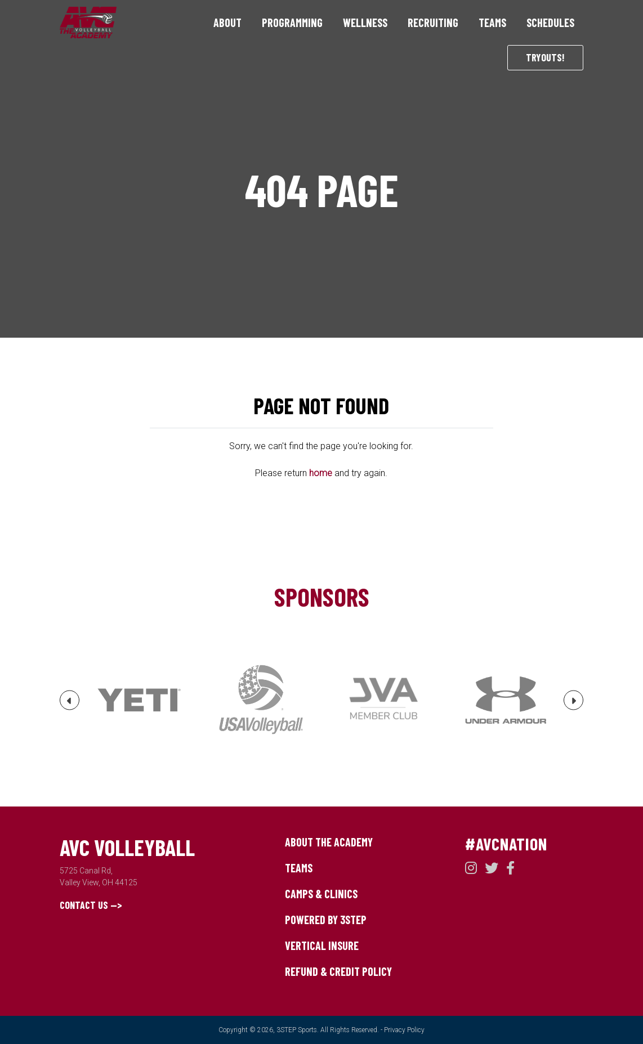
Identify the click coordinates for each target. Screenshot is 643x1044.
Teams (492, 22)
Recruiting (433, 22)
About (227, 22)
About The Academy (329, 842)
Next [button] (573, 704)
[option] (139, 700)
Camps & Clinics (321, 893)
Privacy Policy (404, 1030)
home (320, 473)
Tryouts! (545, 57)
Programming (292, 22)
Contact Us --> (91, 905)
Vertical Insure (322, 945)
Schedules (550, 22)
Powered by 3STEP (326, 919)
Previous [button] (69, 704)
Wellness (365, 22)
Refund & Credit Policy (338, 971)
